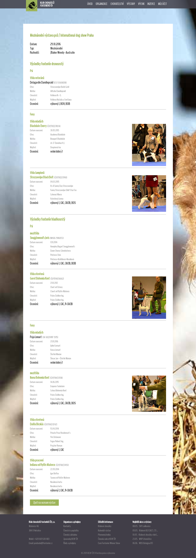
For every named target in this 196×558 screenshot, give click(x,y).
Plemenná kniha (104, 535)
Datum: (33, 44)
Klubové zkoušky (104, 526)
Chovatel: (33, 95)
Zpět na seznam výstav (44, 502)
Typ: (32, 48)
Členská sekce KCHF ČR (107, 539)
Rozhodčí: (34, 53)
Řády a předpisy (69, 543)
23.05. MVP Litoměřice (142, 539)
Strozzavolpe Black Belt (41, 177)
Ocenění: (34, 104)
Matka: (32, 91)
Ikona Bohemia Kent (39, 377)
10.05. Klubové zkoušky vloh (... (145, 535)
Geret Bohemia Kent (40, 278)
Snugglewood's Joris (39, 238)
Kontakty (67, 526)
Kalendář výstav (104, 530)
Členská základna (70, 535)
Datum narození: (36, 130)
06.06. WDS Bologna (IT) (143, 543)
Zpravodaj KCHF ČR (70, 539)
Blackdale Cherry (38, 126)
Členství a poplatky (71, 530)
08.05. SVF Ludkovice (141, 526)
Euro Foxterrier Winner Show (109, 543)
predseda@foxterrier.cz (43, 543)
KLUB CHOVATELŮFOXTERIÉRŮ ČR (47, 4)
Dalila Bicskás (36, 424)
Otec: (32, 87)
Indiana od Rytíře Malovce (42, 465)
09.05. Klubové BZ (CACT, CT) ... (145, 530)
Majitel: (33, 99)
